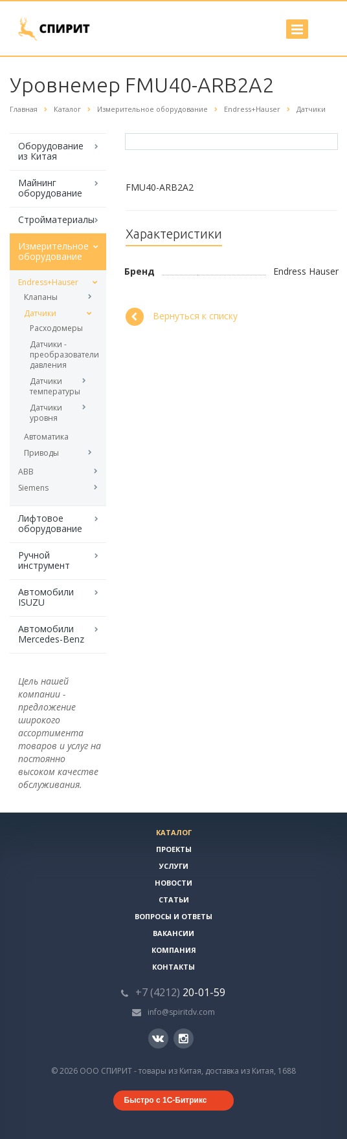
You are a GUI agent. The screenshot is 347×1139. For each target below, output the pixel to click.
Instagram (183, 1038)
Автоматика (46, 436)
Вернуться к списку (182, 317)
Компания (173, 950)
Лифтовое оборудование (50, 523)
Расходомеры (56, 328)
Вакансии (173, 933)
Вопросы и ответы (173, 916)
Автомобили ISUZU (46, 597)
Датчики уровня (46, 412)
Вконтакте (158, 1037)
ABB (26, 471)
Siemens (33, 487)
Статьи (174, 899)
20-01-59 (180, 992)
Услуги (173, 866)
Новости (173, 883)
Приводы (41, 452)
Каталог (174, 832)
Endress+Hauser (48, 282)
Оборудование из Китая (51, 151)
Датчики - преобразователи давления (58, 354)
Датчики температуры (55, 386)
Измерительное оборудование (53, 251)
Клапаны (41, 297)
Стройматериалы (56, 219)
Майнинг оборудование (50, 187)
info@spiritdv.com (181, 1011)
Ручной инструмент (44, 560)
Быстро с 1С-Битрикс (165, 1100)
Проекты (174, 849)
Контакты (173, 967)
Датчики (40, 313)
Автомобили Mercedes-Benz (51, 634)
